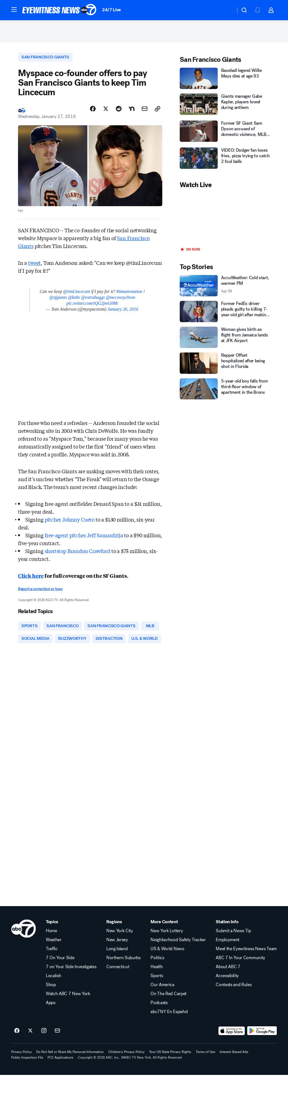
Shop (51, 1004)
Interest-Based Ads (234, 1071)
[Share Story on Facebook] (93, 112)
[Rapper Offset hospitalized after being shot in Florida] (225, 366)
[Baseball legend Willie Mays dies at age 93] (225, 81)
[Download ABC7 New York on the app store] (231, 1049)
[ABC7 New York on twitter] (30, 1050)
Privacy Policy (21, 1071)
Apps (50, 1022)
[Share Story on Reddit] (118, 112)
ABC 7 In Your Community (240, 977)
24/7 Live (111, 10)
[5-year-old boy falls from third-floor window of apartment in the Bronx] (225, 392)
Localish (53, 995)
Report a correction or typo (40, 592)
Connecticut (117, 986)
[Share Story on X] (106, 112)
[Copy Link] (157, 112)
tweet (34, 266)
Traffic (52, 968)
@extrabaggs (93, 301)
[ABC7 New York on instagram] (44, 1050)
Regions (114, 941)
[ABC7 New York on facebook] (16, 1050)
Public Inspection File (27, 1076)
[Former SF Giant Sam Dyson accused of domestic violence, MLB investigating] (225, 135)
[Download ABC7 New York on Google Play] (262, 1049)
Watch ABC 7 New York (68, 1013)
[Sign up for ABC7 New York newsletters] (57, 1050)
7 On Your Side (60, 977)
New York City (119, 950)
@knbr (74, 301)
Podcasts (158, 1022)
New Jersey (117, 959)
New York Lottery (166, 950)
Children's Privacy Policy (126, 1071)
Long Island (116, 968)
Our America (162, 1004)
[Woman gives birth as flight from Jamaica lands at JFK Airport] (225, 340)
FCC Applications (60, 1076)
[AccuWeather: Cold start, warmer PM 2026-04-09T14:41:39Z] (225, 288)
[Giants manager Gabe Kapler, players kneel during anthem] (225, 108)
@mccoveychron (120, 301)
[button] (14, 9)
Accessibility (227, 995)
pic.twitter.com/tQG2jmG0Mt (92, 307)
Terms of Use (205, 1071)
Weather (54, 959)
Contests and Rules (233, 1004)
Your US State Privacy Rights (170, 1071)
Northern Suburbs (123, 977)
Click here (31, 579)
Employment (227, 959)
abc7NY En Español (169, 1031)
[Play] (225, 221)
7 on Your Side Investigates (71, 986)
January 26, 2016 (122, 313)
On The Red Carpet (168, 1013)
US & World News (167, 968)
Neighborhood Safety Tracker (178, 959)
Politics (157, 977)
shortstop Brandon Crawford (77, 554)
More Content (164, 941)
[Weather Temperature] (227, 10)
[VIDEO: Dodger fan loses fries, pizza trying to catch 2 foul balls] (225, 162)
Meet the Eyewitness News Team (246, 968)
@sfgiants (58, 301)
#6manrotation (129, 295)
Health (156, 986)
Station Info (227, 941)
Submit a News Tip (233, 950)
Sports (156, 995)
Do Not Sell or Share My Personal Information (70, 1071)
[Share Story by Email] (144, 112)
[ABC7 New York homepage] (59, 10)
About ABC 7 (228, 986)
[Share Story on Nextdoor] (131, 112)
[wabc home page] (23, 948)
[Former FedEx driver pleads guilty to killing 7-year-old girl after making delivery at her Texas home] (225, 314)
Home (51, 950)
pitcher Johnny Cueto (70, 523)
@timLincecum (76, 295)
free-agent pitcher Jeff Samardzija (84, 539)
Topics (52, 941)
